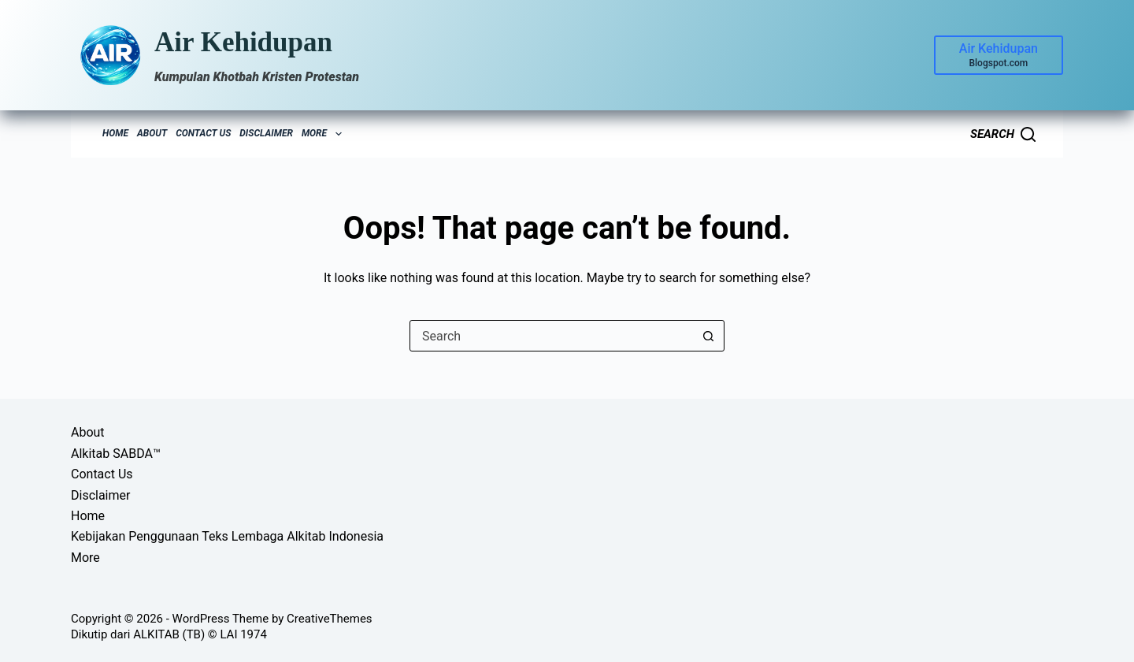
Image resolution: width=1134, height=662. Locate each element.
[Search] (1003, 134)
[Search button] (708, 335)
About (152, 133)
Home (115, 133)
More (324, 134)
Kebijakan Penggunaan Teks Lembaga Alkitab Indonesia (227, 536)
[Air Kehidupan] (998, 55)
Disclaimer (266, 133)
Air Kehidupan (243, 42)
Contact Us (203, 133)
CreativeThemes (329, 619)
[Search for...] (551, 335)
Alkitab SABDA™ (116, 453)
